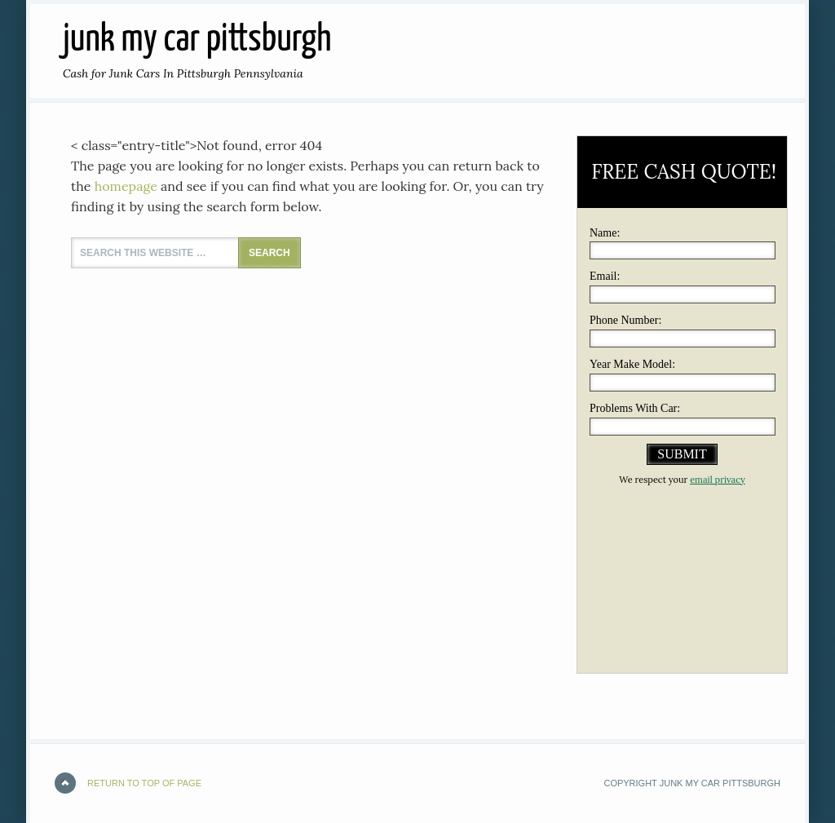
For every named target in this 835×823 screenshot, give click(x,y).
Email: (605, 276)
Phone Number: (625, 320)
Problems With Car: (635, 408)
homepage (126, 186)
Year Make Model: (632, 364)
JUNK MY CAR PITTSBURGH (197, 40)
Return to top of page (144, 783)
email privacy (717, 479)
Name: (605, 233)
